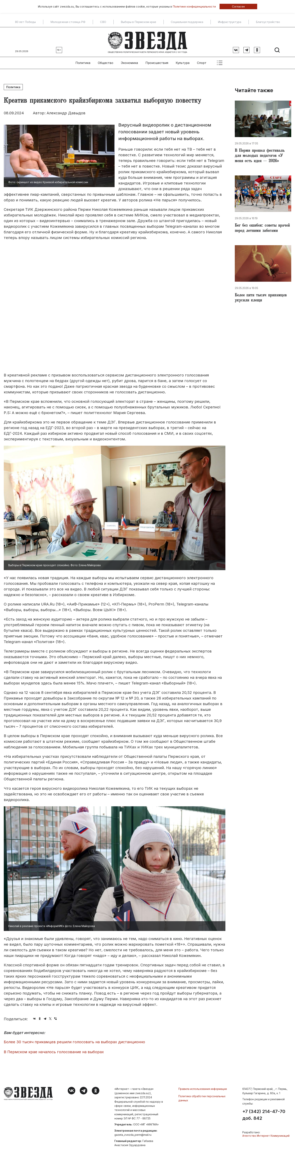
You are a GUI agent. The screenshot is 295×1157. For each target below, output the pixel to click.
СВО (103, 22)
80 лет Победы (25, 22)
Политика (82, 62)
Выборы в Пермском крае (138, 22)
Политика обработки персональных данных (202, 1097)
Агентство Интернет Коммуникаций (266, 1135)
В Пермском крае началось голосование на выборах (54, 1051)
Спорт (201, 62)
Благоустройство (268, 22)
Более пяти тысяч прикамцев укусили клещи (261, 298)
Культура (182, 62)
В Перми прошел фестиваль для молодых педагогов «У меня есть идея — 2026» (260, 156)
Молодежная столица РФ (67, 22)
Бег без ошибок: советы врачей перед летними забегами (262, 228)
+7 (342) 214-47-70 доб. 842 (263, 1114)
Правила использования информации (202, 1088)
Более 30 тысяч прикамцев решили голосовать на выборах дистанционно (74, 1041)
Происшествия (156, 62)
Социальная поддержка (187, 22)
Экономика (129, 62)
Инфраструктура (229, 22)
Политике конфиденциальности (194, 6)
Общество (105, 62)
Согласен (238, 6)
